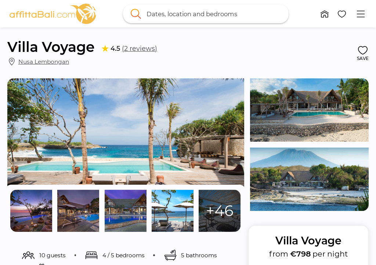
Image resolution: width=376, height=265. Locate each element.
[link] (53, 14)
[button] (324, 14)
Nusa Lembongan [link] (43, 61)
